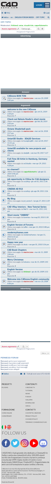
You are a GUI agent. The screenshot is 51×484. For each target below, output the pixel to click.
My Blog (11, 199)
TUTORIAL (29, 390)
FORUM (28, 397)
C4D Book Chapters (17, 250)
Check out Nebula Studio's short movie (26, 119)
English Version (15, 269)
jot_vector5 (27, 201)
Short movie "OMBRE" (18, 215)
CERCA (27, 406)
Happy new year (15, 242)
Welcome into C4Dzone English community (28, 279)
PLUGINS (5, 387)
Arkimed (14, 25)
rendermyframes (29, 235)
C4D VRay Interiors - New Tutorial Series (26, 207)
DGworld (11, 482)
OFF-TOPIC (6, 22)
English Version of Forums (20, 225)
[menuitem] (7, 13)
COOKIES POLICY (31, 419)
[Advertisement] (25, 63)
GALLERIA (28, 400)
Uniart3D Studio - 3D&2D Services (23, 139)
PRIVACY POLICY (31, 416)
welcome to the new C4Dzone (21, 109)
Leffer (25, 227)
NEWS (27, 394)
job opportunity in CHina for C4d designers (28, 179)
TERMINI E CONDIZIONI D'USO (36, 422)
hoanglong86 (28, 141)
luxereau (26, 217)
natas (21, 25)
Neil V (25, 209)
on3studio (27, 163)
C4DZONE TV (30, 387)
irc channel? (13, 169)
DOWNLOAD (30, 403)
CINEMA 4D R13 (15, 189)
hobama (26, 262)
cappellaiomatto (41, 25)
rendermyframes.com (17, 232)
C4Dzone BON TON (16, 96)
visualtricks (29, 25)
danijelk (26, 153)
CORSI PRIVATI (7, 416)
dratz (25, 244)
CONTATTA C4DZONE (33, 413)
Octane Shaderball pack (18, 129)
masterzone (28, 98)
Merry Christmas (15, 260)
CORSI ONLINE (7, 413)
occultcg (26, 181)
